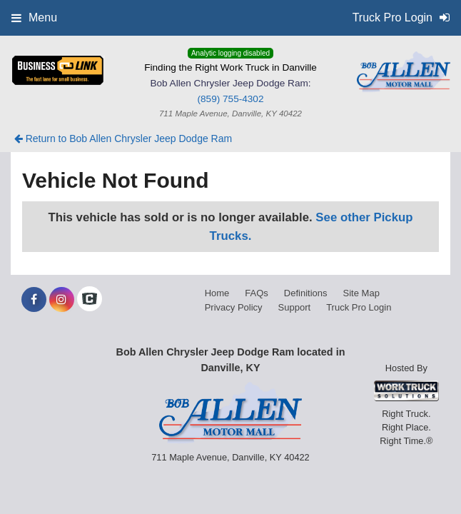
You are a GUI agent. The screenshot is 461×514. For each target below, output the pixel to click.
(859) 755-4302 (231, 99)
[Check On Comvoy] (89, 300)
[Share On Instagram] (61, 300)
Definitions (306, 293)
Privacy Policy (234, 307)
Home (217, 293)
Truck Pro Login (358, 307)
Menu (34, 17)
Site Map (361, 293)
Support (294, 307)
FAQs (256, 293)
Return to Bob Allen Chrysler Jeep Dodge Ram (123, 138)
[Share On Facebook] (33, 300)
